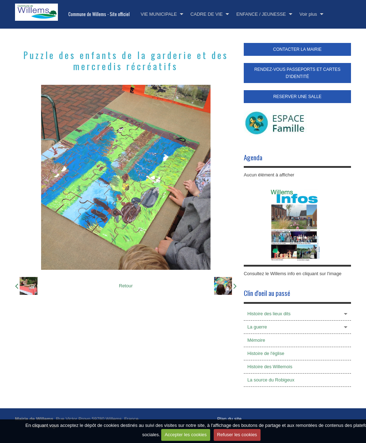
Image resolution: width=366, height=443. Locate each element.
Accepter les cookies (186, 434)
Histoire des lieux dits (269, 313)
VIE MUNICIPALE (158, 14)
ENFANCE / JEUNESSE (261, 14)
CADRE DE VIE (207, 14)
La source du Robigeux (271, 380)
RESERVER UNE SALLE (297, 96)
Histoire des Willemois (269, 366)
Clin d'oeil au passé (267, 293)
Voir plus (308, 14)
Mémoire (256, 340)
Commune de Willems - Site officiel (99, 14)
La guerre (257, 327)
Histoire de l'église (265, 353)
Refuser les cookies (237, 434)
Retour (126, 285)
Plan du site (229, 419)
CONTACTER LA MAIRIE (297, 49)
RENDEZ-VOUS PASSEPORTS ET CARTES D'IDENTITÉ (297, 73)
